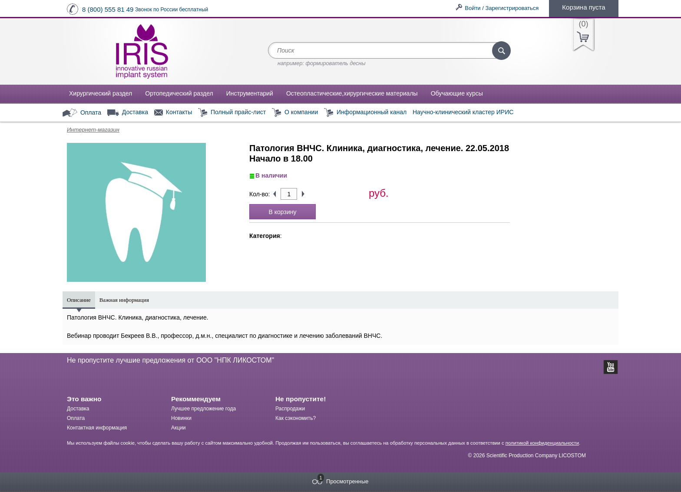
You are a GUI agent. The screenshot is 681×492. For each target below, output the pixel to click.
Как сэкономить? (295, 418)
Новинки (181, 418)
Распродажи (290, 409)
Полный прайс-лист (232, 112)
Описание (79, 300)
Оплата (82, 113)
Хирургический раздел (100, 93)
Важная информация (124, 300)
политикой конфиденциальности (542, 443)
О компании (295, 112)
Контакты (173, 112)
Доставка (127, 112)
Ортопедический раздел (179, 93)
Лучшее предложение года (203, 409)
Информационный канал (365, 112)
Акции (178, 428)
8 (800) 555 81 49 (107, 9)
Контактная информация (97, 428)
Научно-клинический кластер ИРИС (463, 112)
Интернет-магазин (93, 129)
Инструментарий (249, 93)
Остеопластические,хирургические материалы (352, 93)
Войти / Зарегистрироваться (502, 8)
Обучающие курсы (457, 93)
